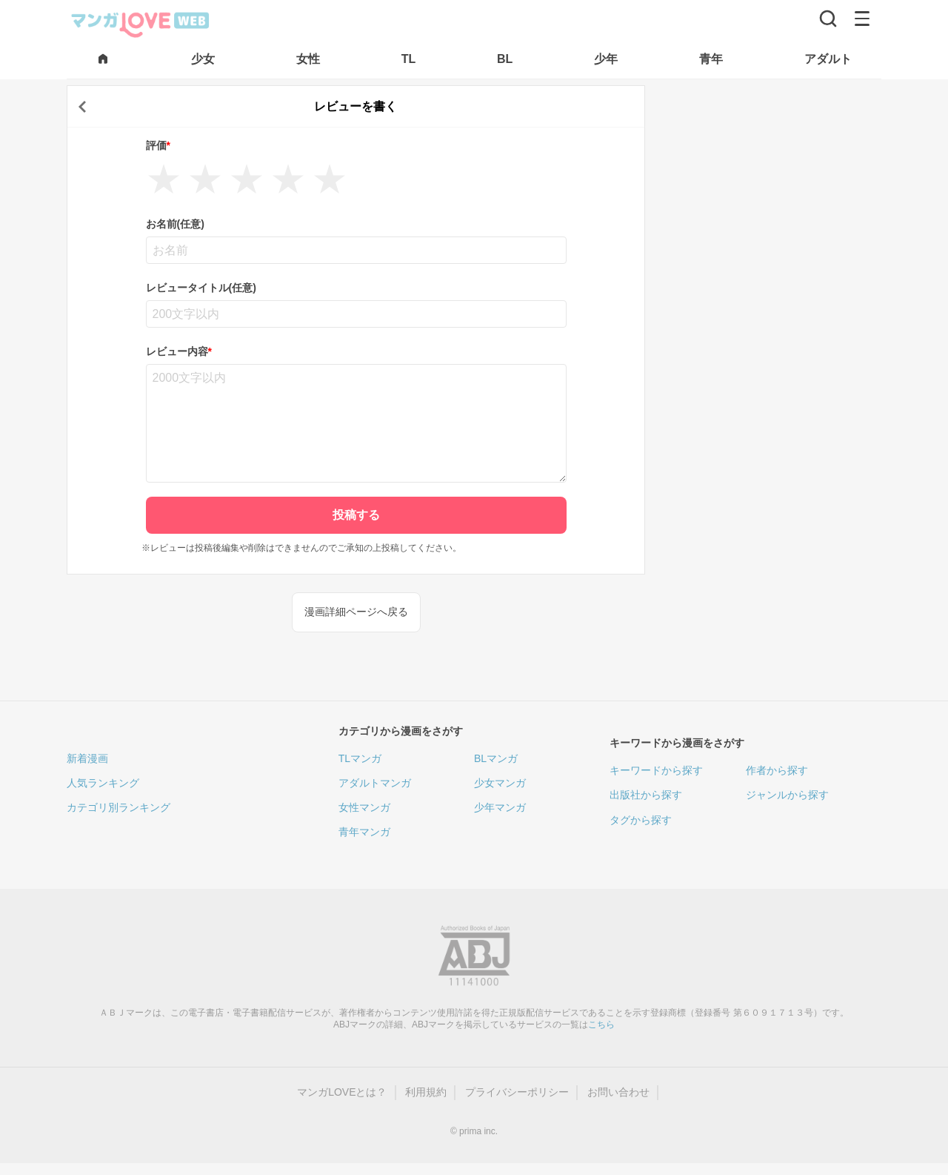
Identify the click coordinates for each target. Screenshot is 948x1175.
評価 (158, 145)
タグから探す (641, 820)
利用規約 (426, 1092)
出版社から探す (646, 795)
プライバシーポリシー (517, 1092)
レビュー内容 (179, 351)
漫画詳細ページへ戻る (356, 612)
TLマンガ (359, 758)
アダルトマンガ (374, 783)
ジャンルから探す (787, 795)
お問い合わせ (618, 1092)
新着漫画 (87, 758)
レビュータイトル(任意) (201, 288)
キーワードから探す (656, 770)
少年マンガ (500, 807)
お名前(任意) (175, 224)
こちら (601, 1024)
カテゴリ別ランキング (118, 807)
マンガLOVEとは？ (342, 1092)
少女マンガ (500, 783)
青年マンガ (364, 832)
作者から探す (777, 770)
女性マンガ (364, 807)
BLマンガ (496, 758)
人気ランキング (103, 783)
